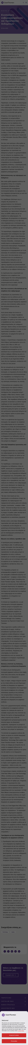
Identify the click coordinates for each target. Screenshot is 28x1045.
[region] (14, 1028)
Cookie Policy (21, 1030)
